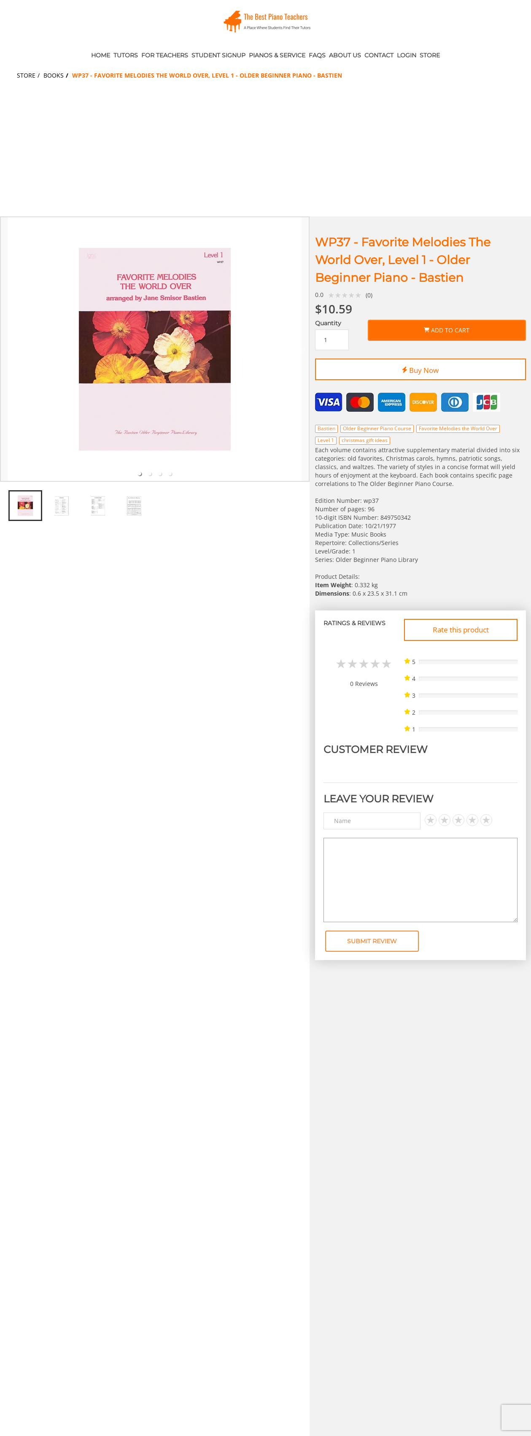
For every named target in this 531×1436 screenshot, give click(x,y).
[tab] (139, 473)
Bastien (326, 428)
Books (53, 75)
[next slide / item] (304, 349)
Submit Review (372, 941)
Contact (379, 55)
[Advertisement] (266, 153)
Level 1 (326, 440)
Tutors (125, 55)
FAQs (317, 55)
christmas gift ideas (365, 440)
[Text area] (420, 880)
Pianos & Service (277, 55)
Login (406, 55)
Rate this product (461, 629)
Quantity (328, 323)
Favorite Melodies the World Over (458, 428)
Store (430, 55)
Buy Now (420, 368)
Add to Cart (446, 328)
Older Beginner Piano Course (377, 428)
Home (100, 55)
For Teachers (164, 55)
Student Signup (218, 55)
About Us (345, 55)
